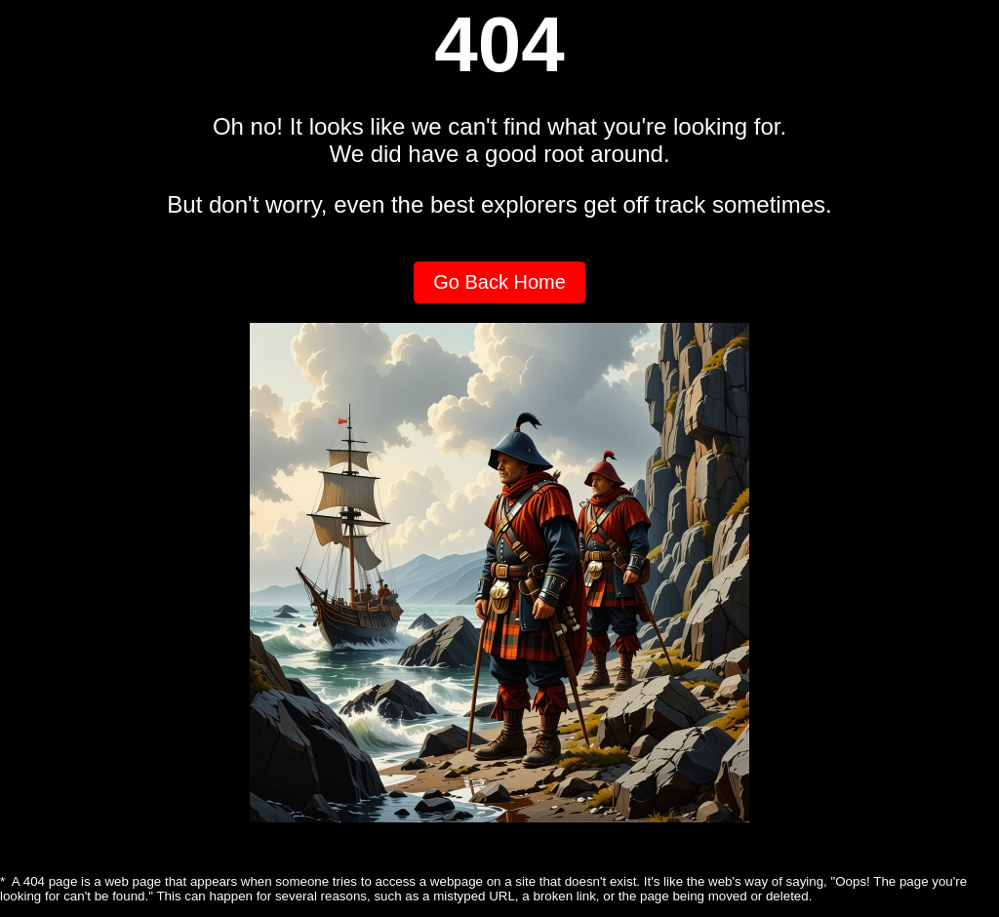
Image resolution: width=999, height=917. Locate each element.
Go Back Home (499, 282)
